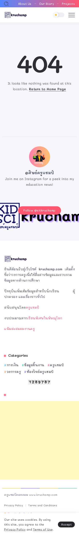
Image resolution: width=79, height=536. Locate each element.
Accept (66, 524)
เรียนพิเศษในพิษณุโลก (44, 318)
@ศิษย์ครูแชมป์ (39, 172)
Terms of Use (43, 529)
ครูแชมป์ (32, 307)
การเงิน (13, 365)
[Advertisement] (39, 440)
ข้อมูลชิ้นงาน (34, 365)
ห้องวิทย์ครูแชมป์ (40, 372)
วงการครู (14, 372)
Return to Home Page (47, 89)
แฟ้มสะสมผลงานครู (19, 329)
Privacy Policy (14, 529)
